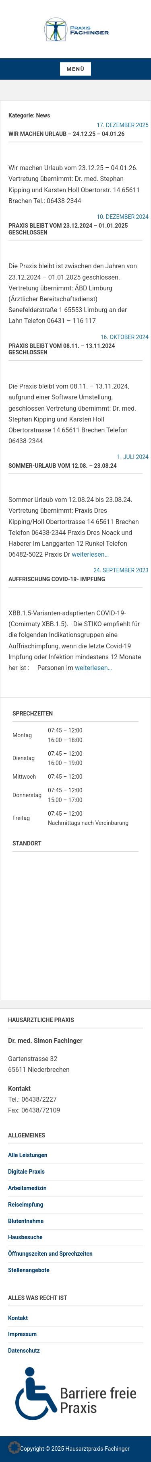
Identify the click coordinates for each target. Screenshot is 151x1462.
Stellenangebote (29, 1270)
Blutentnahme (25, 1221)
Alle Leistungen (28, 1155)
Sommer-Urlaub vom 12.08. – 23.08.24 (62, 466)
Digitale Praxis (26, 1171)
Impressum (22, 1334)
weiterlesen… (90, 554)
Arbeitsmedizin (27, 1188)
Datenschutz (24, 1350)
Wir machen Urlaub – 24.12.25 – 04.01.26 (66, 134)
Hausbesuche (25, 1237)
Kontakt (18, 1318)
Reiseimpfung (25, 1204)
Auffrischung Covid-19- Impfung (56, 579)
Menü (75, 69)
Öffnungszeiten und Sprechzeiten (50, 1253)
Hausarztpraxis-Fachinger (98, 1449)
